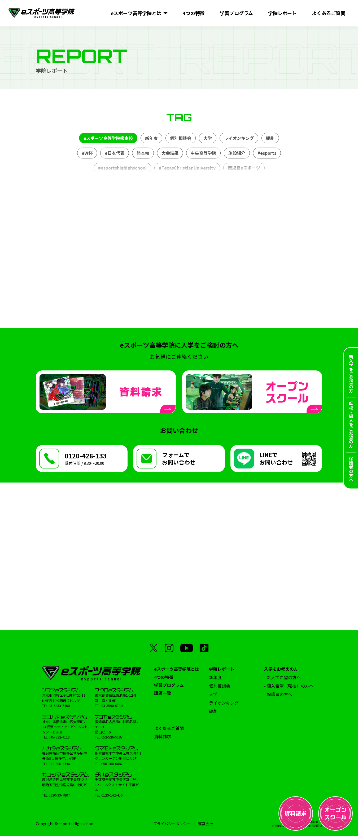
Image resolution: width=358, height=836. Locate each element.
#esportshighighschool (122, 168)
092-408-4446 (59, 763)
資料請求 (162, 736)
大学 (207, 138)
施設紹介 (236, 153)
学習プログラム (169, 685)
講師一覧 (162, 693)
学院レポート (221, 669)
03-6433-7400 (59, 705)
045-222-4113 (59, 737)
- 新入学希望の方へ (282, 677)
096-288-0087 (112, 763)
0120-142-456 (112, 795)
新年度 (151, 138)
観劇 (270, 138)
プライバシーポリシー (171, 823)
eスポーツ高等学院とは (176, 669)
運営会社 (205, 823)
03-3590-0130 (112, 705)
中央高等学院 (203, 153)
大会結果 (169, 153)
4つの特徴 (163, 677)
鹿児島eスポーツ (244, 168)
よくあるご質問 (169, 728)
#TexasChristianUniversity (187, 168)
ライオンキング (239, 138)
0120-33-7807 (59, 795)
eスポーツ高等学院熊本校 (108, 138)
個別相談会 (180, 138)
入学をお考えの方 (281, 669)
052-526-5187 (112, 737)
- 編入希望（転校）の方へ (288, 686)
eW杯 (87, 153)
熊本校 (143, 153)
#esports (266, 153)
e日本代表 (114, 153)
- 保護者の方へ (278, 694)
